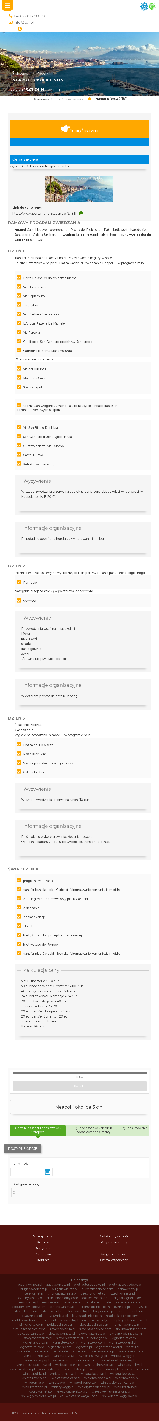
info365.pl (141, 1307)
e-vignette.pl (28, 1302)
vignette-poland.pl (122, 1342)
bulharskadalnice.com (97, 1289)
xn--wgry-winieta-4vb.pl (38, 1396)
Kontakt (43, 1260)
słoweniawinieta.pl (69, 1338)
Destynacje (43, 1248)
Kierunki (43, 1242)
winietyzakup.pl (125, 1387)
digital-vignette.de (127, 1298)
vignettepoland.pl (109, 1347)
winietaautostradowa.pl (34, 1365)
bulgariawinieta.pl (64, 1289)
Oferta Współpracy (114, 1260)
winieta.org (61, 1360)
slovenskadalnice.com (95, 1329)
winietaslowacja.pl (123, 1374)
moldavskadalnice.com (29, 1320)
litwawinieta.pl (78, 1311)
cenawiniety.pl (128, 1289)
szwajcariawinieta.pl (37, 1338)
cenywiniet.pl (34, 1293)
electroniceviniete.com (29, 1307)
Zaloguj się (43, 1254)
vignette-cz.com (64, 1342)
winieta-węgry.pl (37, 1360)
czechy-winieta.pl (93, 1293)
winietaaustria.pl (85, 1360)
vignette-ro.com (32, 1347)
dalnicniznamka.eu (96, 1298)
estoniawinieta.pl (62, 1307)
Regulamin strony (114, 1242)
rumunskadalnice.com (29, 1329)
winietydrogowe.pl (82, 1382)
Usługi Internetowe (114, 1254)
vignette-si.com (60, 1347)
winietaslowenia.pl (34, 1378)
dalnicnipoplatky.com (62, 1298)
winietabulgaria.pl (68, 1365)
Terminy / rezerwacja (79, 129)
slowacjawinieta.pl (62, 1333)
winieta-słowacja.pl (93, 1356)
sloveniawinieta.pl (62, 1329)
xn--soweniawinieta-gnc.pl (111, 1391)
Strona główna (41, 99)
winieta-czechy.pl (36, 1356)
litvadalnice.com (26, 1311)
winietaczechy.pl (130, 1365)
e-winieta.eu (51, 1302)
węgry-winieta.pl (40, 1391)
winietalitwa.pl (49, 1369)
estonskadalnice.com (94, 1307)
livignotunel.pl (103, 1311)
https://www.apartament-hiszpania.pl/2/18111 (45, 213)
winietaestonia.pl (22, 1369)
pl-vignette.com (31, 1325)
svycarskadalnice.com (126, 1333)
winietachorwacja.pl (99, 1365)
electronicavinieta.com (123, 1302)
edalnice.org (73, 1302)
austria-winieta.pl (29, 1284)
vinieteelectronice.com (70, 1351)
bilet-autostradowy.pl (89, 1284)
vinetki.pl (132, 1347)
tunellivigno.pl (97, 1338)
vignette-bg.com (35, 1342)
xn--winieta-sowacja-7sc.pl (79, 1396)
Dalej (79, 1086)
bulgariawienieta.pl (34, 1289)
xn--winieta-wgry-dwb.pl (120, 1396)
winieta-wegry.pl (123, 1356)
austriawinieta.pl (58, 1284)
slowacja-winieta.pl (31, 1333)
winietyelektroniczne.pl (118, 1382)
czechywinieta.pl (122, 1293)
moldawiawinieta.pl (64, 1320)
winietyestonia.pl (34, 1387)
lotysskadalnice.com (87, 1316)
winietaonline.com (135, 1369)
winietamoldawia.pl (104, 1369)
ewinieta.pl (122, 1307)
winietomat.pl (34, 1382)
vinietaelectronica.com (32, 1351)
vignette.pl (84, 1347)
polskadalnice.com (60, 1325)
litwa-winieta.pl (53, 1311)
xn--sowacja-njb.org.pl (72, 1391)
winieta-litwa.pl (64, 1356)
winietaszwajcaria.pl (66, 1378)
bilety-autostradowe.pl (125, 1284)
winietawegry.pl (126, 1378)
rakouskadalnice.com (94, 1325)
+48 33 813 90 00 (29, 16)
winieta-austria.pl (131, 1351)
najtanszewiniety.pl (96, 1320)
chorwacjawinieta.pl (62, 1293)
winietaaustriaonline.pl (118, 1360)
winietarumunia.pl (63, 1374)
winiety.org (57, 1382)
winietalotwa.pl (75, 1369)
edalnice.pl (94, 1302)
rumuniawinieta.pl (127, 1325)
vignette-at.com (124, 1338)
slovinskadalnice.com (131, 1329)
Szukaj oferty (43, 1236)
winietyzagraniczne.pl (94, 1387)
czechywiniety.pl (30, 1298)
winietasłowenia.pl (97, 1378)
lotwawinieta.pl (57, 1316)
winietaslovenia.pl (93, 1374)
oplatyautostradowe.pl (130, 1320)
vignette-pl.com (93, 1342)
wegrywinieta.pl (103, 1351)
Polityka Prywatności (114, 1236)
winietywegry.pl (62, 1387)
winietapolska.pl (34, 1374)
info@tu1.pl (24, 22)
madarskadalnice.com (122, 1316)
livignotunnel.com (131, 1311)
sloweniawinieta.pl (92, 1333)
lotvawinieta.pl (31, 1316)
